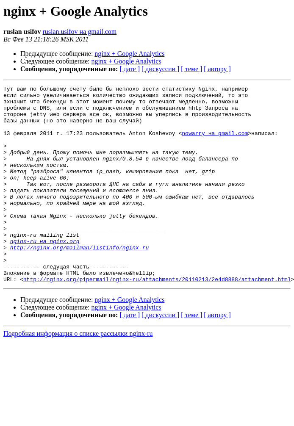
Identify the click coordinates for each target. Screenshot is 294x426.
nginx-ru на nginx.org (45, 273)
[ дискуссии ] (160, 68)
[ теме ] (191, 68)
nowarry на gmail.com (215, 143)
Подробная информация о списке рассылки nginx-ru (78, 372)
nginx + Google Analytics (129, 53)
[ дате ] (129, 68)
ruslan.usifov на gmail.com (79, 31)
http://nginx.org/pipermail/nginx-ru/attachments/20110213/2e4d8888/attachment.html (157, 318)
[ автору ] (217, 68)
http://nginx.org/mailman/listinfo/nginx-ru (79, 280)
